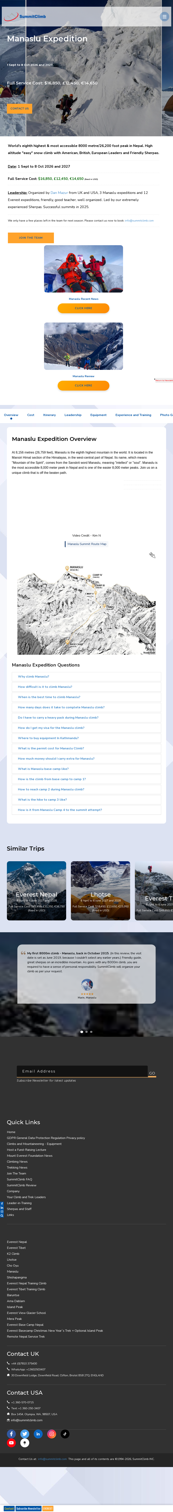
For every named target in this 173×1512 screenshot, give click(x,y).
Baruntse (13, 1295)
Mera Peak (14, 1319)
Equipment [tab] (98, 415)
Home (11, 1132)
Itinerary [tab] (49, 415)
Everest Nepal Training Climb (26, 1283)
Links (10, 1215)
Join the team (31, 238)
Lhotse (12, 1260)
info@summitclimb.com (139, 221)
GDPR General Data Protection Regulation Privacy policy (46, 1138)
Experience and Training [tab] (133, 415)
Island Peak (15, 1307)
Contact (9, 1508)
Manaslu (12, 1272)
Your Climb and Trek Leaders (26, 1197)
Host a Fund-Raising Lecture (26, 1150)
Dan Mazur (59, 192)
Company (13, 1191)
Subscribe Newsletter (28, 1508)
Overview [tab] (11, 415)
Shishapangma (17, 1277)
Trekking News (17, 1168)
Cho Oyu (13, 1266)
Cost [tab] (30, 415)
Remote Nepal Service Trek (26, 1337)
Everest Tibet (16, 1248)
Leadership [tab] (73, 415)
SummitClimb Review (21, 1185)
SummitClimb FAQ (19, 1179)
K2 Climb (13, 1254)
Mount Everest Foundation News (30, 1156)
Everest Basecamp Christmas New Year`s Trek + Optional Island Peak (55, 1331)
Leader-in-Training (19, 1203)
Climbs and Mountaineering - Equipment (34, 1144)
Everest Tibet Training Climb (26, 1289)
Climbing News (17, 1162)
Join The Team (16, 1173)
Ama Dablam (16, 1301)
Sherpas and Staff (19, 1209)
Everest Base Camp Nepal (25, 1325)
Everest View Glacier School (26, 1313)
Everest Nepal (17, 1242)
